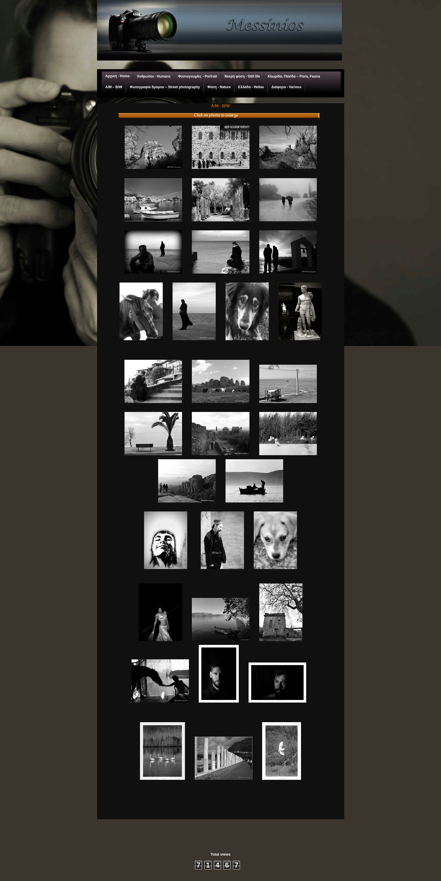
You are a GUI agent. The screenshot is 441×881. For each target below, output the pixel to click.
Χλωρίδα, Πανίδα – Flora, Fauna (294, 76)
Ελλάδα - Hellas (251, 87)
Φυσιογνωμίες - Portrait (197, 76)
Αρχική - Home (117, 76)
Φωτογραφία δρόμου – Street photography (165, 87)
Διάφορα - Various (286, 87)
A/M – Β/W (113, 87)
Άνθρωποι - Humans (154, 76)
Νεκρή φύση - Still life (242, 76)
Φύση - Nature (219, 87)
